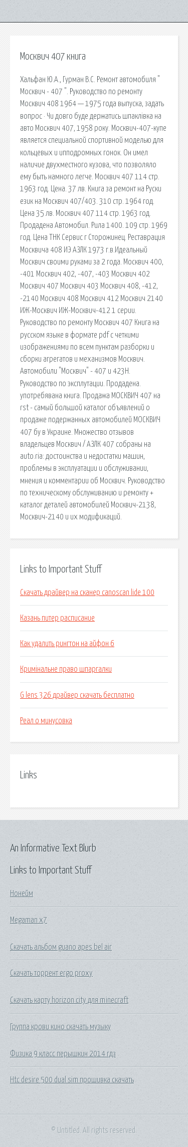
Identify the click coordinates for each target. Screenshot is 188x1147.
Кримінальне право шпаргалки (66, 669)
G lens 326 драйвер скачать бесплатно (77, 695)
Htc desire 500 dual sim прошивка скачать (72, 1080)
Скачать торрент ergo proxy (51, 973)
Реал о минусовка (46, 721)
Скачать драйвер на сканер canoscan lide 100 (87, 593)
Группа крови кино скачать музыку (60, 1027)
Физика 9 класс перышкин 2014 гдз (63, 1054)
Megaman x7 (28, 920)
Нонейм (21, 894)
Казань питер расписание (57, 618)
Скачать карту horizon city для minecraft (69, 1000)
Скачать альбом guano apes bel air (61, 947)
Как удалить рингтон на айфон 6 (67, 644)
